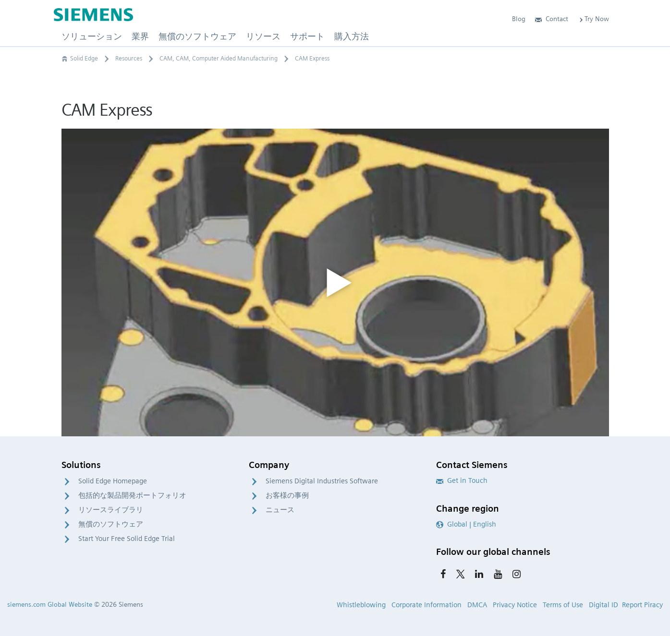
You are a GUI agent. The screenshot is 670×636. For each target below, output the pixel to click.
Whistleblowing (361, 604)
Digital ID (603, 604)
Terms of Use (563, 604)
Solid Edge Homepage (112, 481)
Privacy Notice (515, 604)
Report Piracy (642, 604)
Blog (518, 19)
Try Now (593, 19)
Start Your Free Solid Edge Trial (126, 538)
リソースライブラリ (110, 509)
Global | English (466, 524)
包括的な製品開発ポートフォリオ (132, 495)
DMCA (477, 604)
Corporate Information (426, 604)
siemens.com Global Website (49, 604)
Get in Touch (461, 480)
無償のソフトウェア (110, 524)
